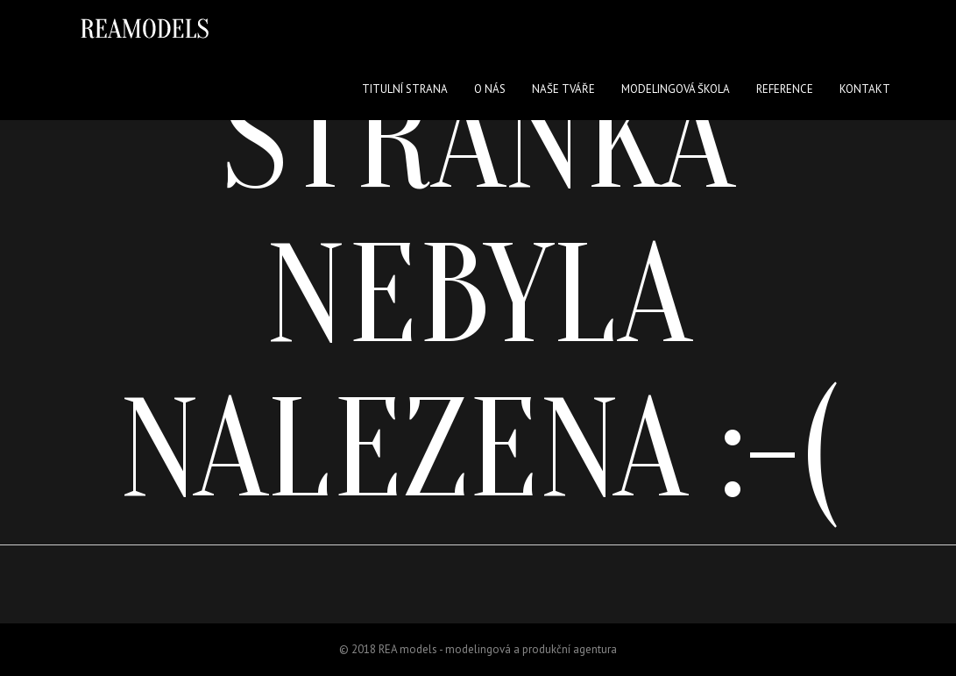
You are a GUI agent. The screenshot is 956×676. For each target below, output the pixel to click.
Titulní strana (405, 89)
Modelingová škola (675, 89)
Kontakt (864, 89)
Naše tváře (563, 89)
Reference (784, 89)
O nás (490, 89)
